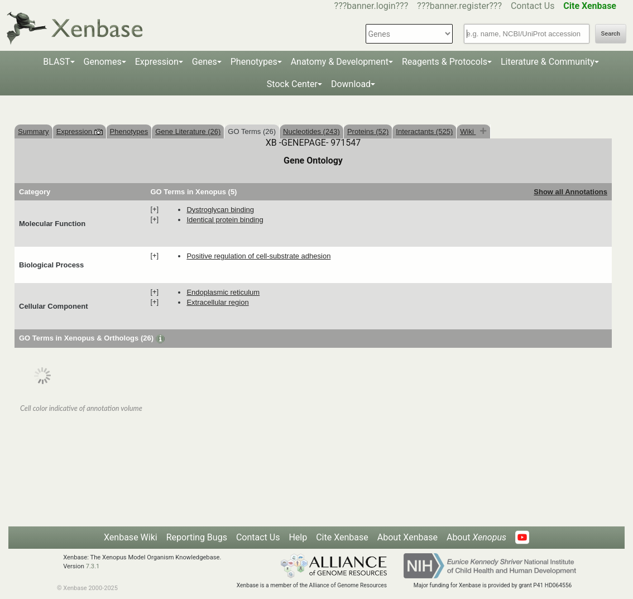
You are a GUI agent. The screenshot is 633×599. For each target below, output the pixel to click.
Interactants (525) (424, 131)
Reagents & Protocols (444, 61)
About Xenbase (407, 537)
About (476, 537)
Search (610, 33)
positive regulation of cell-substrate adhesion (258, 256)
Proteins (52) (368, 131)
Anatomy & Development (340, 61)
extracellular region (217, 302)
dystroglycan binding (220, 209)
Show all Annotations (570, 192)
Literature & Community (547, 61)
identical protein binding (224, 219)
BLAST (56, 61)
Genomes (103, 61)
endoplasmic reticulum (223, 292)
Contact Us (533, 6)
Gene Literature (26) (187, 131)
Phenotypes (254, 61)
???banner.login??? (371, 6)
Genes (204, 61)
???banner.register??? (459, 6)
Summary (33, 131)
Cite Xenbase (342, 537)
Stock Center (292, 84)
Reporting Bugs (196, 537)
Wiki (468, 131)
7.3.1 (93, 566)
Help (298, 537)
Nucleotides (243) (311, 131)
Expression (157, 61)
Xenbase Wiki (130, 537)
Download (351, 84)
